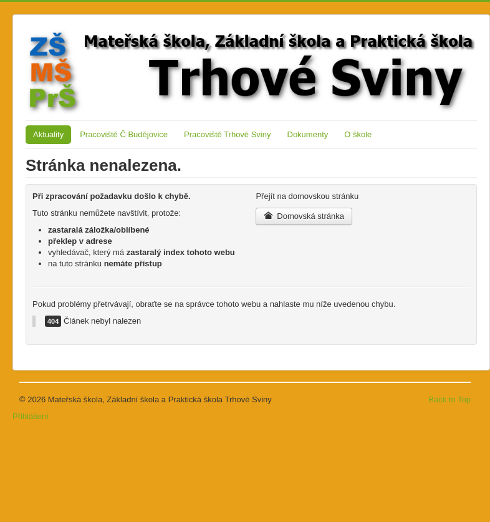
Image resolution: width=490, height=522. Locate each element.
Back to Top (449, 399)
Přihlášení (30, 416)
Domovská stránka (304, 216)
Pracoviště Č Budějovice (124, 134)
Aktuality (48, 134)
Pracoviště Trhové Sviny (227, 134)
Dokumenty (308, 134)
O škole (358, 134)
